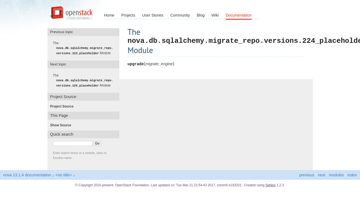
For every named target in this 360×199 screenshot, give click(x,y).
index (352, 174)
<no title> (64, 174)
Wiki (215, 15)
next (321, 174)
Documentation (239, 15)
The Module (84, 48)
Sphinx (271, 185)
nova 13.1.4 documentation (27, 174)
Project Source (64, 106)
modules (336, 174)
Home (109, 15)
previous (306, 174)
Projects (128, 15)
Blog (200, 15)
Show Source (62, 125)
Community (180, 15)
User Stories (152, 15)
